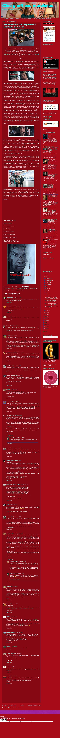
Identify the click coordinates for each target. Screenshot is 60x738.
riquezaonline (9, 516)
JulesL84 (8, 325)
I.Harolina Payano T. (10, 533)
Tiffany (7, 504)
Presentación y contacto (8, 18)
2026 (45, 275)
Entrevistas (48, 18)
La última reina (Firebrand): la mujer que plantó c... (51, 301)
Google (8, 290)
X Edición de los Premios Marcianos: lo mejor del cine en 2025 (52, 161)
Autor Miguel (14, 288)
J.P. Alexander (9, 297)
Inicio (22, 705)
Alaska (8, 288)
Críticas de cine (18, 18)
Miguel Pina (12, 437)
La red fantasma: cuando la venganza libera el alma (51, 304)
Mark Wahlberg (14, 290)
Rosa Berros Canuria (11, 352)
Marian (8, 586)
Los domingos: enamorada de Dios (52, 230)
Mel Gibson (21, 290)
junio (46, 288)
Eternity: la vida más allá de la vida (52, 220)
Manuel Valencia (10, 306)
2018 (45, 324)
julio (46, 286)
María (7, 335)
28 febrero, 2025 (20, 437)
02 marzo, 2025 (18, 653)
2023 (45, 314)
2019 (45, 322)
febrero (47, 296)
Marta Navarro (9, 365)
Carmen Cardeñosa (10, 632)
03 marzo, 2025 (13, 676)
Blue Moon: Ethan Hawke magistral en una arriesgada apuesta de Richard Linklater (52, 198)
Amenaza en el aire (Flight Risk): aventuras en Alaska (51, 298)
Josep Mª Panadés (10, 448)
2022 (45, 316)
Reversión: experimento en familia (52, 136)
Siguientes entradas (34, 705)
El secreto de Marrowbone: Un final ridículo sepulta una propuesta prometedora (52, 174)
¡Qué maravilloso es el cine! (28, 18)
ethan (7, 676)
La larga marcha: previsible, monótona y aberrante (52, 186)
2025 (45, 276)
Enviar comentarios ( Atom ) (14, 707)
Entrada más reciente (9, 705)
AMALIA (8, 389)
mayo (46, 290)
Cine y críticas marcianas (27, 5)
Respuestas (10, 435)
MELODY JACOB (10, 415)
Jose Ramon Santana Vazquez (13, 484)
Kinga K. (8, 646)
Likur (7, 666)
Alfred (7, 316)
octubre (47, 282)
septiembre (48, 284)
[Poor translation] (4, 720)
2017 (45, 326)
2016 (45, 328)
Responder (9, 302)
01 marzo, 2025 (19, 632)
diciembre (47, 278)
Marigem (8, 401)
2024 (45, 312)
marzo (47, 294)
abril (46, 292)
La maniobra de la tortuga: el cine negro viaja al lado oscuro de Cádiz (52, 209)
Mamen (8, 603)
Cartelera (19, 288)
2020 (45, 320)
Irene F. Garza (9, 460)
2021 (45, 318)
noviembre (48, 280)
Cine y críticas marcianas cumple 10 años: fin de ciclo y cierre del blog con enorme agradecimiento (50, 149)
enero (47, 310)
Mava (7, 616)
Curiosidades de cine (40, 18)
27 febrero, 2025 (19, 533)
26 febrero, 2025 (19, 448)
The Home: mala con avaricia (53, 240)
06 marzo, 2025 (22, 561)
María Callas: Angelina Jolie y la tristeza (51, 307)
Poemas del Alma (10, 375)
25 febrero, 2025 (17, 297)
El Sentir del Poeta (10, 653)
